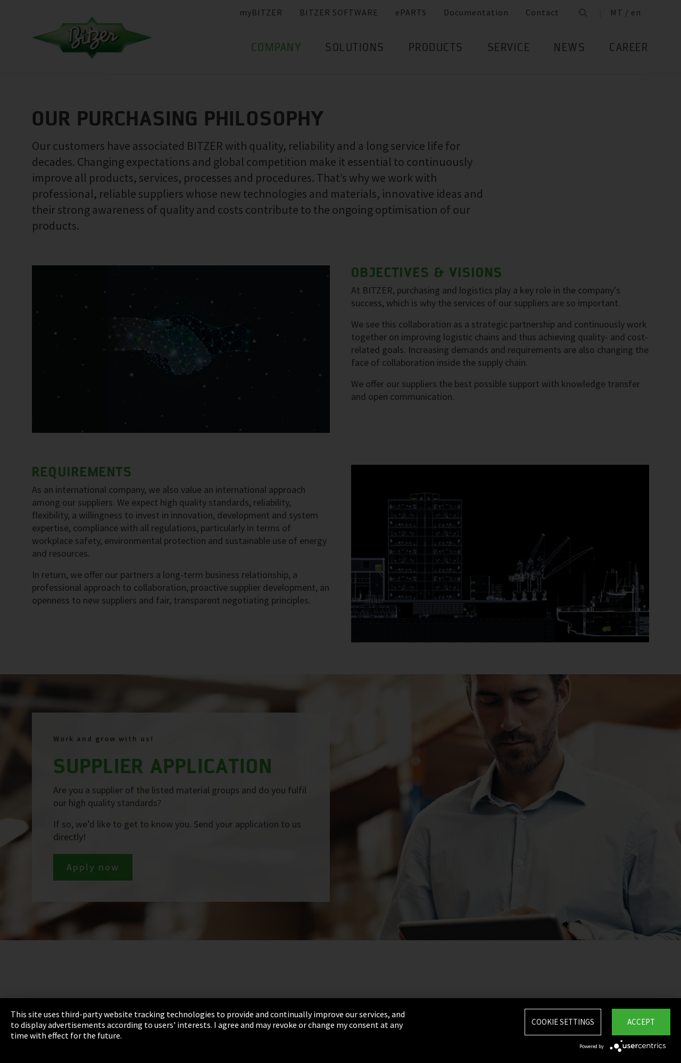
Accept (641, 1022)
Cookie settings (562, 1022)
